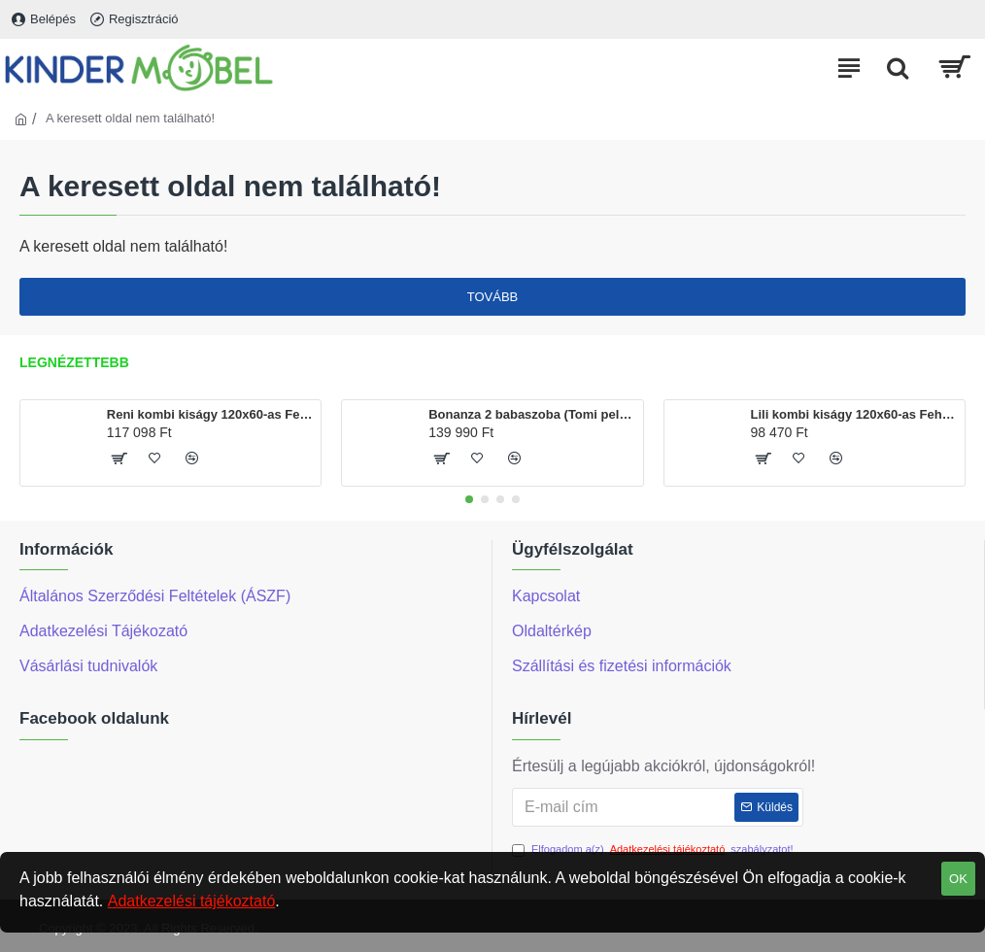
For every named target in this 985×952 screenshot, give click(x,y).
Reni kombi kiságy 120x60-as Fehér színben (210, 414)
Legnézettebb (74, 362)
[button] (469, 499)
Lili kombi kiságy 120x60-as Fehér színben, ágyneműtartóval (853, 414)
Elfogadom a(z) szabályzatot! (653, 849)
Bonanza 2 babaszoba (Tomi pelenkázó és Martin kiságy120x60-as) (531, 414)
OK (958, 878)
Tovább (493, 296)
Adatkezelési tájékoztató (192, 901)
